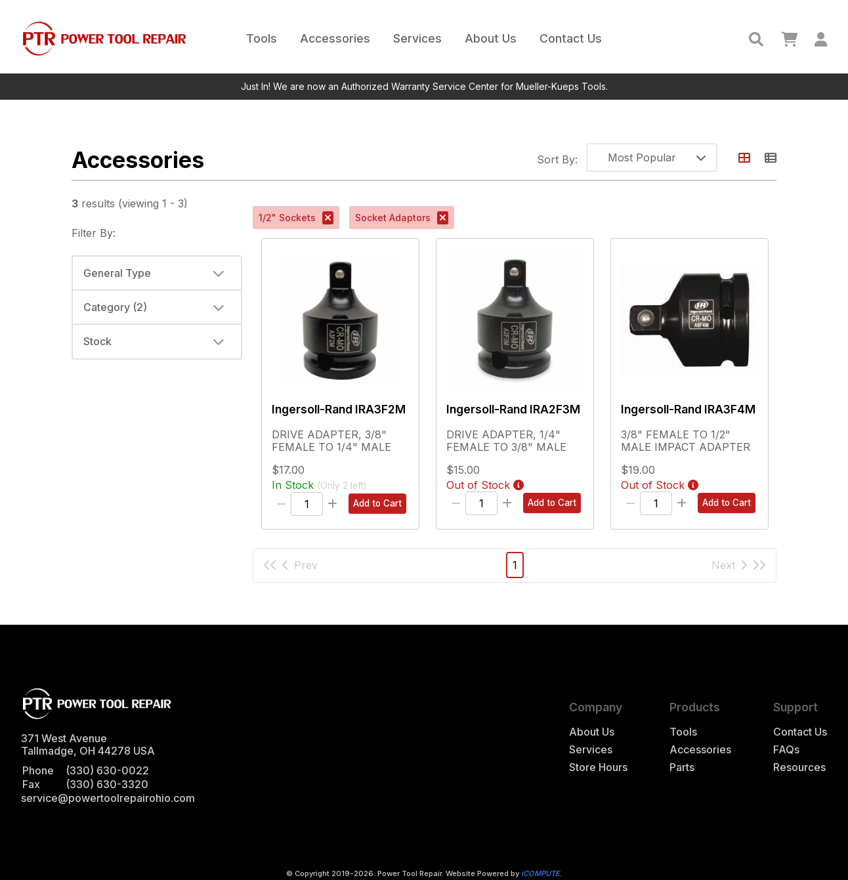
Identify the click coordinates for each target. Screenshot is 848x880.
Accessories (335, 38)
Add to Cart (377, 503)
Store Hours (598, 767)
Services (417, 38)
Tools (261, 38)
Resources (799, 767)
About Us (491, 38)
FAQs (786, 750)
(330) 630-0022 (107, 770)
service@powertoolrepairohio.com (108, 798)
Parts (681, 767)
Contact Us (571, 38)
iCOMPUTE (540, 873)
